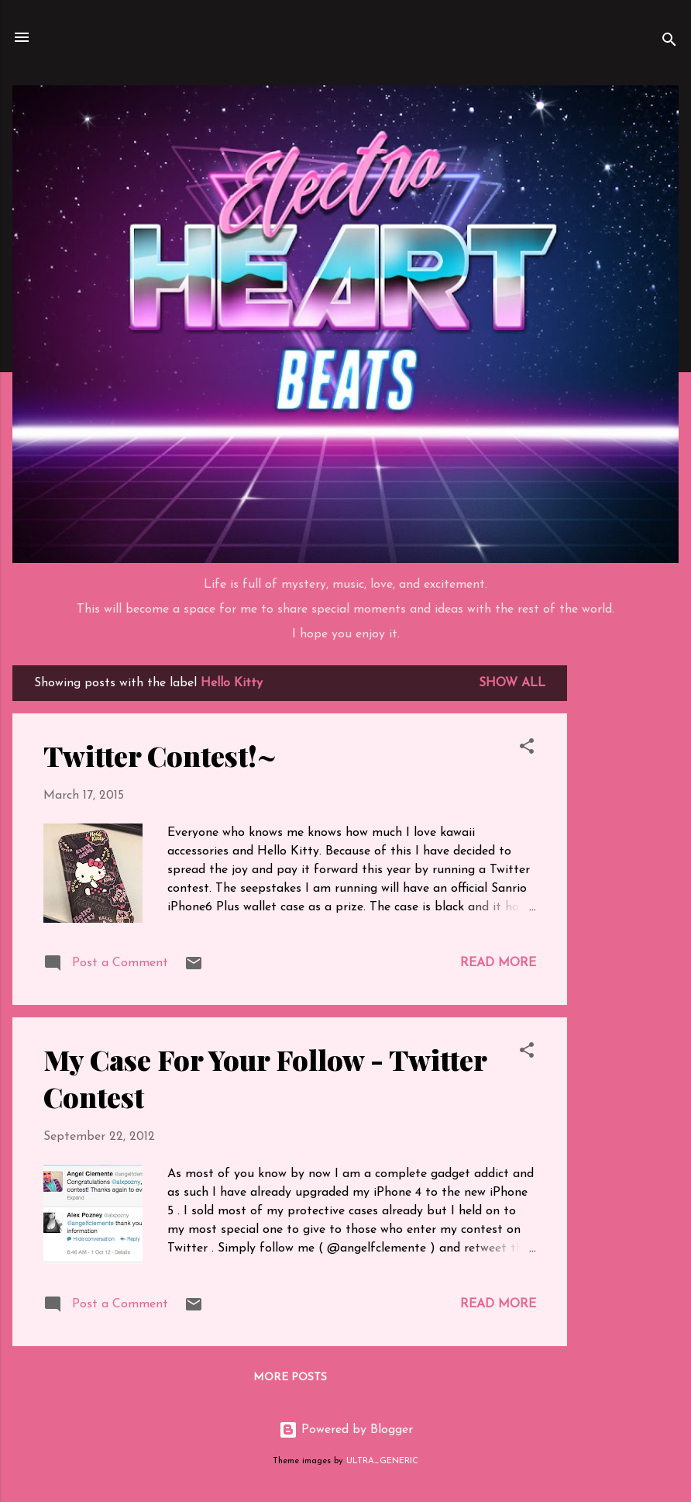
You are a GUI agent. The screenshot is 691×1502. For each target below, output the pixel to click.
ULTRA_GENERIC (382, 1461)
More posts (290, 1377)
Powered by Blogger (346, 1430)
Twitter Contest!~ (160, 755)
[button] (526, 749)
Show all (512, 683)
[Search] (669, 42)
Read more (498, 963)
